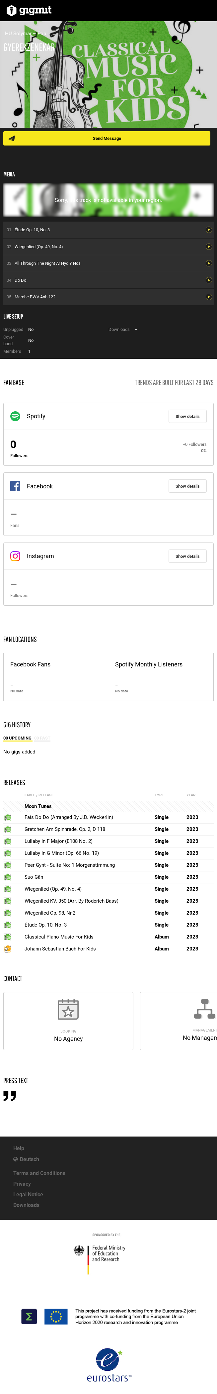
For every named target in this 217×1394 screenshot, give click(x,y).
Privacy (22, 1184)
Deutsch (29, 1159)
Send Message (107, 138)
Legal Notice (28, 1194)
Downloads (26, 1205)
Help (18, 1148)
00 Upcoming (18, 738)
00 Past (42, 738)
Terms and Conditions (39, 1173)
